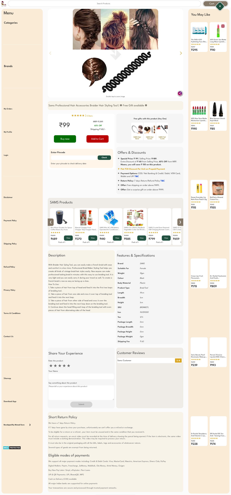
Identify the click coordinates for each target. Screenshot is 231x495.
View (68, 238)
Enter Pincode (58, 152)
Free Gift (100, 475)
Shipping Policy (10, 233)
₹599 (193, 272)
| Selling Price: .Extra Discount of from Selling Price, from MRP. (149, 162)
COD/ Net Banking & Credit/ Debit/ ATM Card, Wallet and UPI (150, 174)
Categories (11, 23)
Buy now (65, 139)
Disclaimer (8, 189)
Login (6, 149)
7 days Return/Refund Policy (143, 181)
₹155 (213, 200)
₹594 (193, 122)
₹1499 (102, 236)
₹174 (213, 425)
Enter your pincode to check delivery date (68, 164)
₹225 (212, 422)
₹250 (193, 422)
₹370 (78, 239)
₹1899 (150, 236)
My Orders (8, 104)
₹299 (193, 347)
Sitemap (7, 361)
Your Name (53, 371)
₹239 (194, 350)
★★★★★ (55, 233)
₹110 (212, 50)
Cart (211, 4)
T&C (137, 176)
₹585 (127, 239)
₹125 (193, 197)
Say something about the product (62, 383)
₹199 (212, 47)
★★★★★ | (82, 115)
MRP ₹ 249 (98, 122)
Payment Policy (10, 211)
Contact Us (8, 321)
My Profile (8, 127)
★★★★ (214, 419)
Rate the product (55, 361)
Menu (8, 13)
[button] (181, 53)
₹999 (212, 272)
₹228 (194, 425)
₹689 (54, 239)
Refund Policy (9, 255)
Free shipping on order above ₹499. (140, 185)
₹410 (102, 239)
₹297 (193, 47)
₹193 (213, 350)
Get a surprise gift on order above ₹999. (142, 190)
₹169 (212, 122)
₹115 (193, 200)
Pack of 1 (61, 242)
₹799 (151, 239)
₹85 (212, 125)
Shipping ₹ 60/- (97, 129)
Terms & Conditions (12, 299)
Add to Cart (97, 139)
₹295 (194, 50)
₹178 (194, 275)
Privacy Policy (9, 277)
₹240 (212, 197)
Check (104, 158)
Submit (81, 404)
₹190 (194, 125)
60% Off (98, 126)
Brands (8, 64)
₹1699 (53, 236)
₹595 (77, 236)
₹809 (213, 275)
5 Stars (90, 116)
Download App (10, 383)
